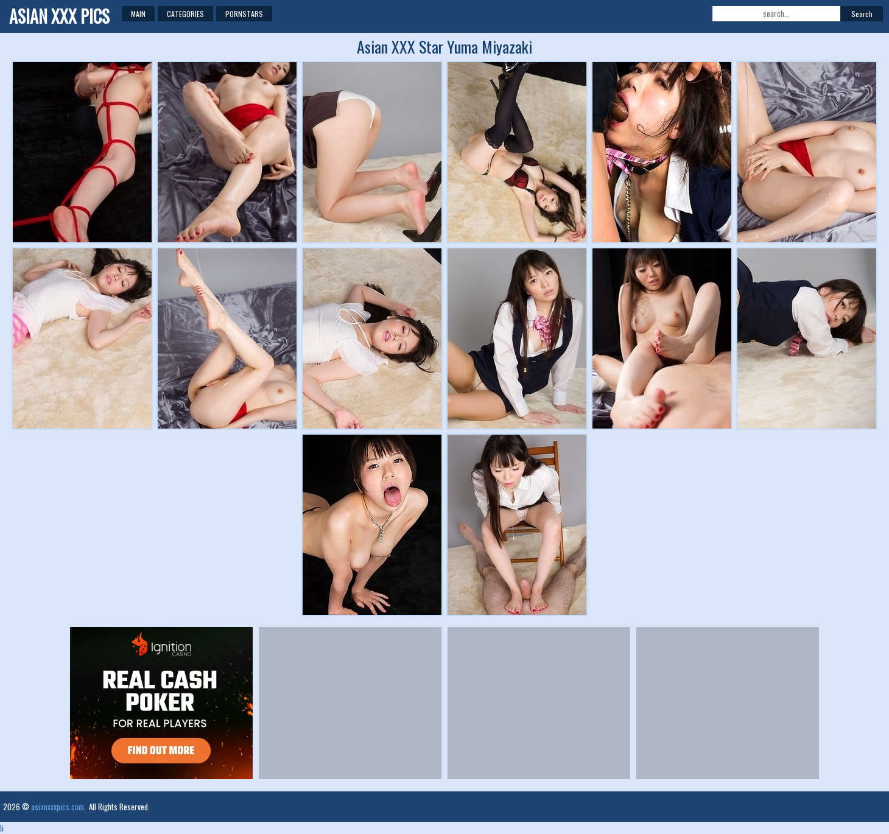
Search (862, 14)
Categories (185, 14)
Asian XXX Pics (59, 16)
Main (138, 14)
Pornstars (244, 14)
